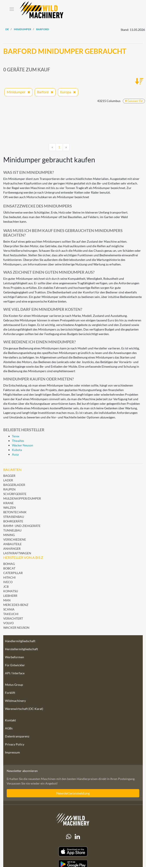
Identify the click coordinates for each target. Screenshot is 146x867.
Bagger (9, 475)
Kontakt (10, 720)
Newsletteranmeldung (73, 793)
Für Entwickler (15, 665)
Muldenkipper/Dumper (22, 498)
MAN (7, 600)
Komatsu (10, 591)
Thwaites (18, 441)
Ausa (15, 454)
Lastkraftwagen (17, 553)
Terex (15, 436)
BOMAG (9, 564)
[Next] (66, 147)
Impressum (12, 752)
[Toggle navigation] (11, 9)
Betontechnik (15, 512)
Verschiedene (14, 539)
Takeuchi (10, 614)
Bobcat (9, 568)
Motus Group (14, 684)
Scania (9, 609)
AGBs (9, 728)
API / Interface (14, 673)
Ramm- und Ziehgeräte (22, 526)
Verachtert (13, 618)
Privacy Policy (14, 744)
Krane (8, 503)
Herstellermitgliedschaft (21, 649)
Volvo (8, 623)
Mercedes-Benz (15, 605)
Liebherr (10, 595)
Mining (9, 535)
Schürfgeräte (14, 494)
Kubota (17, 450)
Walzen (9, 507)
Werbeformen (14, 657)
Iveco (8, 582)
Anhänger (12, 548)
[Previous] (52, 147)
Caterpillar (13, 573)
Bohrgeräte (13, 521)
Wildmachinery (15, 700)
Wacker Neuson (22, 445)
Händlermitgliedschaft (20, 641)
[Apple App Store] (73, 851)
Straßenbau (13, 516)
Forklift (10, 692)
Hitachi (9, 577)
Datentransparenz (17, 736)
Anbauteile (12, 544)
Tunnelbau (12, 530)
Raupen (9, 489)
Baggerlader (14, 485)
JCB (6, 586)
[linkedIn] (77, 836)
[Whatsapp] (68, 836)
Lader (8, 480)
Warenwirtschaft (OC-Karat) (24, 709)
